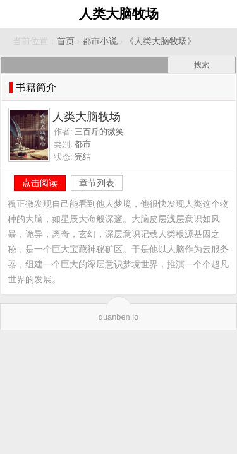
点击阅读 (40, 183)
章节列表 (96, 183)
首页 (66, 41)
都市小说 (100, 41)
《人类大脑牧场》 (160, 41)
